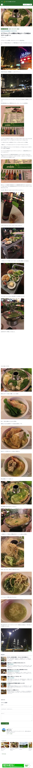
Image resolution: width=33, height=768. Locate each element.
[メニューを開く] (2, 2)
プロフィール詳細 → (10, 733)
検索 (30, 4)
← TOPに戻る (3, 753)
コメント (2, 713)
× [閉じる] (30, 765)
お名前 (2, 704)
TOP (1, 7)
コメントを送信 (5, 723)
